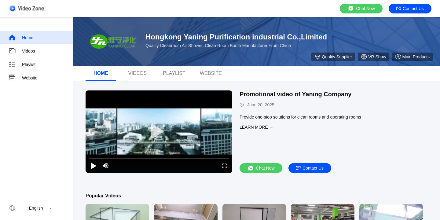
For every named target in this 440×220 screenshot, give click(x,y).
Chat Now (361, 8)
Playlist (22, 64)
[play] (159, 131)
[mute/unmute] (106, 165)
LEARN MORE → (256, 127)
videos (137, 73)
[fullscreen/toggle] (224, 165)
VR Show (373, 57)
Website (23, 78)
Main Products (412, 57)
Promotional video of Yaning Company (295, 94)
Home (21, 37)
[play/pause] (93, 165)
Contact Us (410, 8)
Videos (22, 51)
